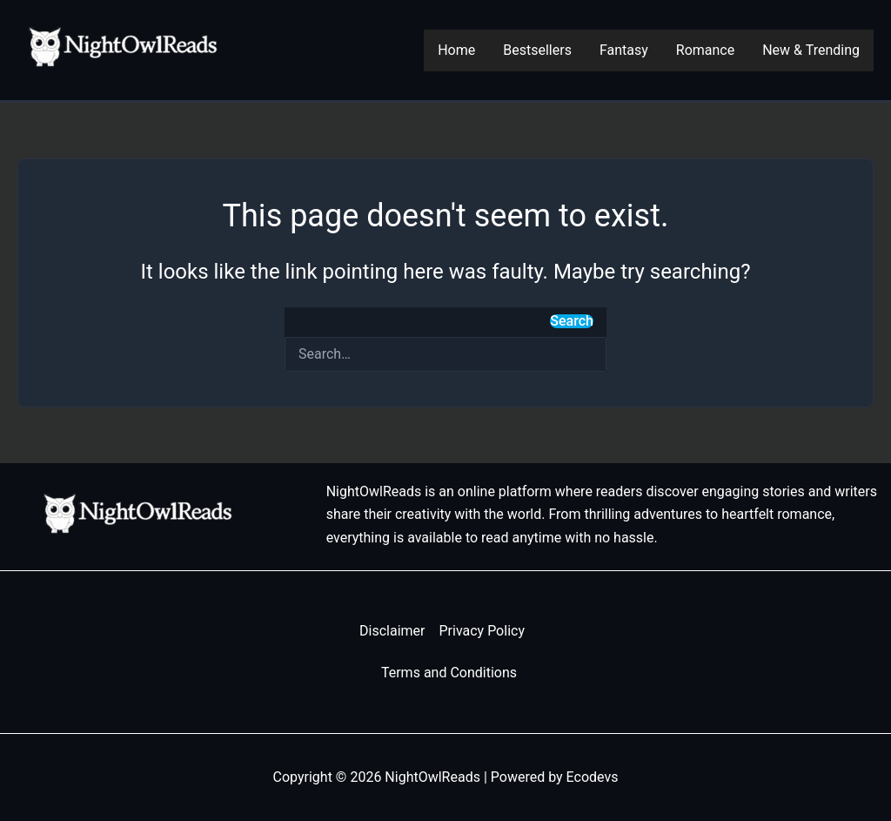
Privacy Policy (482, 630)
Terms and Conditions (449, 672)
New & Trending (811, 50)
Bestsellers (537, 50)
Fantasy (624, 50)
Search (571, 321)
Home (456, 50)
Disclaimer (392, 630)
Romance (705, 50)
